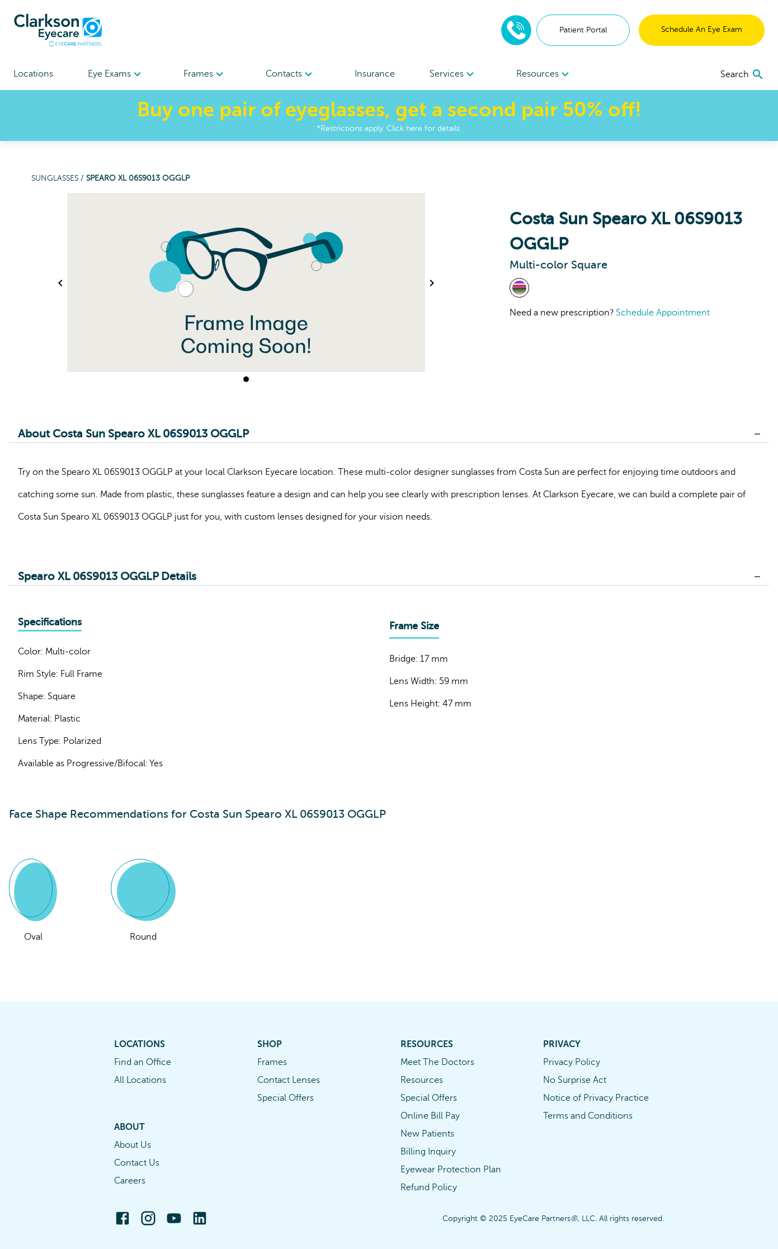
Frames (272, 1062)
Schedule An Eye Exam (701, 29)
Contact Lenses (288, 1080)
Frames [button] (205, 74)
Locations (33, 74)
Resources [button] (544, 74)
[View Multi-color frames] (519, 288)
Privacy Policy (571, 1062)
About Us (132, 1145)
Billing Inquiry (428, 1152)
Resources (421, 1080)
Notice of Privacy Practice (596, 1098)
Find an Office (142, 1062)
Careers (129, 1181)
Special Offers (285, 1098)
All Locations (140, 1080)
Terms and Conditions (588, 1116)
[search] (742, 74)
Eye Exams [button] (116, 74)
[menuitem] (116, 74)
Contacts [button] (290, 74)
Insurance (375, 74)
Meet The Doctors (437, 1062)
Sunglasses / (58, 178)
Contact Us (136, 1163)
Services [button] (453, 74)
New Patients (427, 1134)
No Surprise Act (574, 1080)
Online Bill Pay (430, 1116)
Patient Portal (583, 30)
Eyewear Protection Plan (450, 1170)
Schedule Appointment (663, 313)
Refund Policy (428, 1187)
